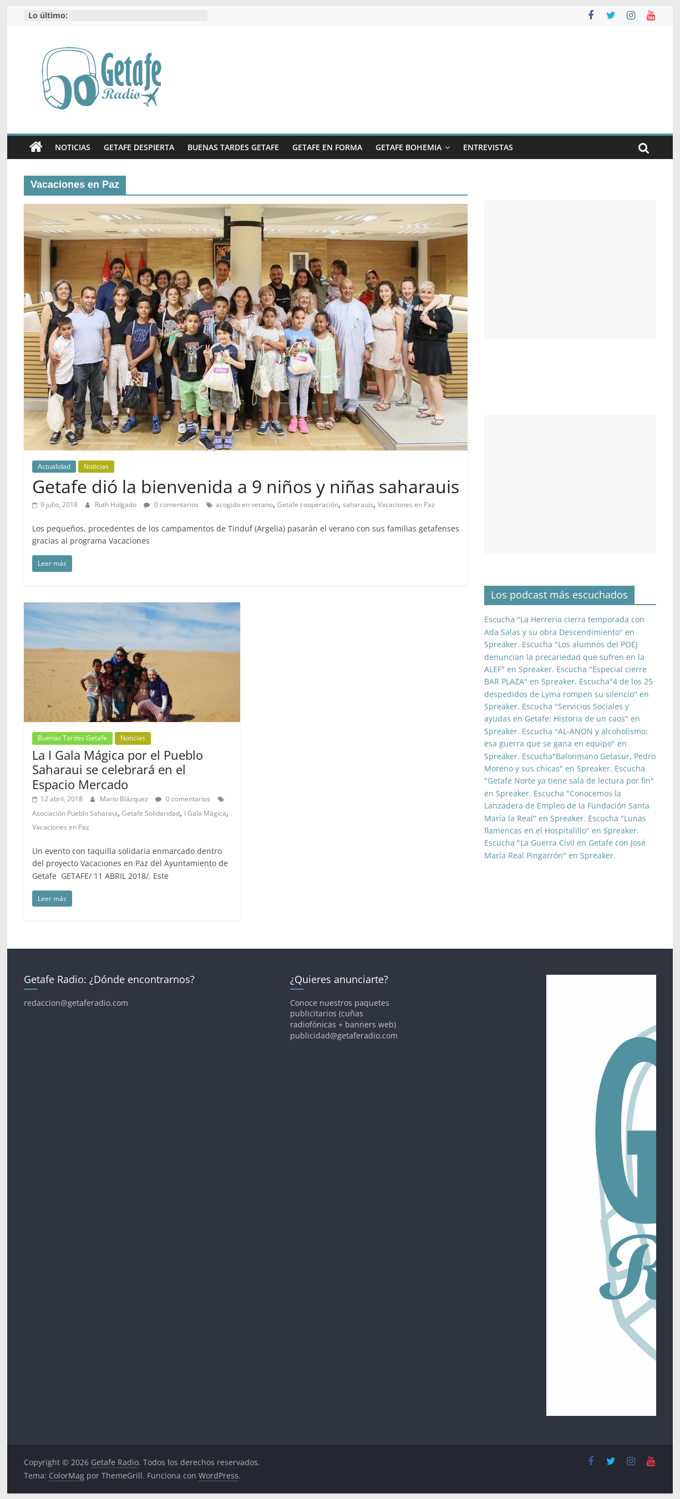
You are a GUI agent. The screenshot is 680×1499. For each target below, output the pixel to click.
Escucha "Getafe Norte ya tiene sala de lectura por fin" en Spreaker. (569, 781)
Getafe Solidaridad (151, 813)
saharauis (358, 504)
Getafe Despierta (139, 147)
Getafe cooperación (307, 504)
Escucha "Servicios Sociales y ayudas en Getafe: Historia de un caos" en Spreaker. (562, 718)
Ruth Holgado (116, 504)
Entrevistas (488, 147)
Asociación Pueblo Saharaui (75, 813)
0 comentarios (171, 504)
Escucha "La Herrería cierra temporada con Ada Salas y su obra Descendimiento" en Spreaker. (564, 631)
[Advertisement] (570, 270)
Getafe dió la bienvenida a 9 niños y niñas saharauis (245, 486)
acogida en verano (244, 504)
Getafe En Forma (327, 147)
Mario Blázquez (125, 799)
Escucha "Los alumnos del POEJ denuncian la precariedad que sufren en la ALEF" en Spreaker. (564, 656)
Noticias (72, 147)
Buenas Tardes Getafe (233, 147)
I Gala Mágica (205, 813)
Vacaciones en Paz (406, 504)
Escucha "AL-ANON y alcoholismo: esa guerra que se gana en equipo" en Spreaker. (566, 743)
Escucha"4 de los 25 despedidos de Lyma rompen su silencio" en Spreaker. (568, 694)
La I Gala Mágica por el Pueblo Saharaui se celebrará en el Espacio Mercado (117, 769)
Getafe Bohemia (408, 147)
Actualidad (54, 466)
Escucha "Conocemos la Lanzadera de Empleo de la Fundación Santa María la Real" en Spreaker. (566, 805)
